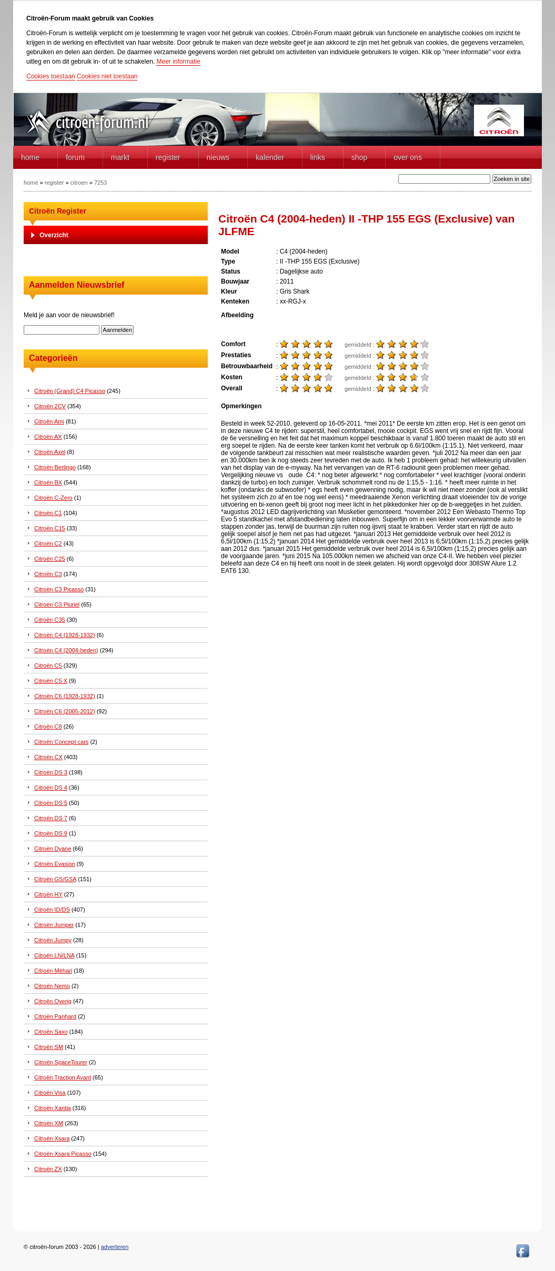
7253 (100, 182)
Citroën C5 (48, 665)
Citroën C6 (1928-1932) (64, 696)
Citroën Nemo (52, 986)
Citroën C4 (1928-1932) (64, 635)
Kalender (270, 157)
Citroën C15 (49, 528)
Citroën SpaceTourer (60, 1062)
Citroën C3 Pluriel (56, 604)
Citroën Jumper (54, 925)
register (54, 182)
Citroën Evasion (54, 864)
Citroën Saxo (51, 1031)
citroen (79, 182)
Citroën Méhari (53, 970)
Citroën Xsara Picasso (63, 1154)
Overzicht (53, 235)
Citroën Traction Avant (62, 1077)
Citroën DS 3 (50, 772)
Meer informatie (178, 61)
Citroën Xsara (51, 1138)
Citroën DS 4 (50, 787)
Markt (120, 157)
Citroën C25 (49, 559)
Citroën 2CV (50, 406)
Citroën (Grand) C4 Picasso (69, 391)
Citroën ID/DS (52, 909)
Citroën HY (48, 894)
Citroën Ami (49, 421)
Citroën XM (48, 1123)
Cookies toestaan (50, 76)
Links (317, 157)
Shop (359, 157)
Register (168, 157)
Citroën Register (57, 211)
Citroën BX (48, 482)
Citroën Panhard (55, 1016)
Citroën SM (48, 1047)
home (30, 157)
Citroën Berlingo (55, 467)
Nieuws (218, 157)
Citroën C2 (48, 543)
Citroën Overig (53, 1001)
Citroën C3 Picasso (59, 589)
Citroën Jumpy (53, 940)
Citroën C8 (48, 726)
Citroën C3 (48, 574)
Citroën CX (48, 757)
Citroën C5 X (50, 681)
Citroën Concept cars (61, 742)
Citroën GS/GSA (55, 879)
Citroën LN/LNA (54, 955)
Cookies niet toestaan (107, 76)
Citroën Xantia (52, 1108)
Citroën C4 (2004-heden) (66, 650)
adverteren (115, 1247)
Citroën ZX (48, 1169)
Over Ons (407, 157)
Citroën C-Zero (53, 498)
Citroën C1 (48, 513)
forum (75, 157)
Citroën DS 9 (50, 833)
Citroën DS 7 (50, 818)
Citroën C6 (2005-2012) (64, 711)
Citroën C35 (49, 620)
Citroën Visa (50, 1093)
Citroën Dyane (52, 848)
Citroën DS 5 (50, 803)
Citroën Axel (49, 452)
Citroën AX (48, 436)
